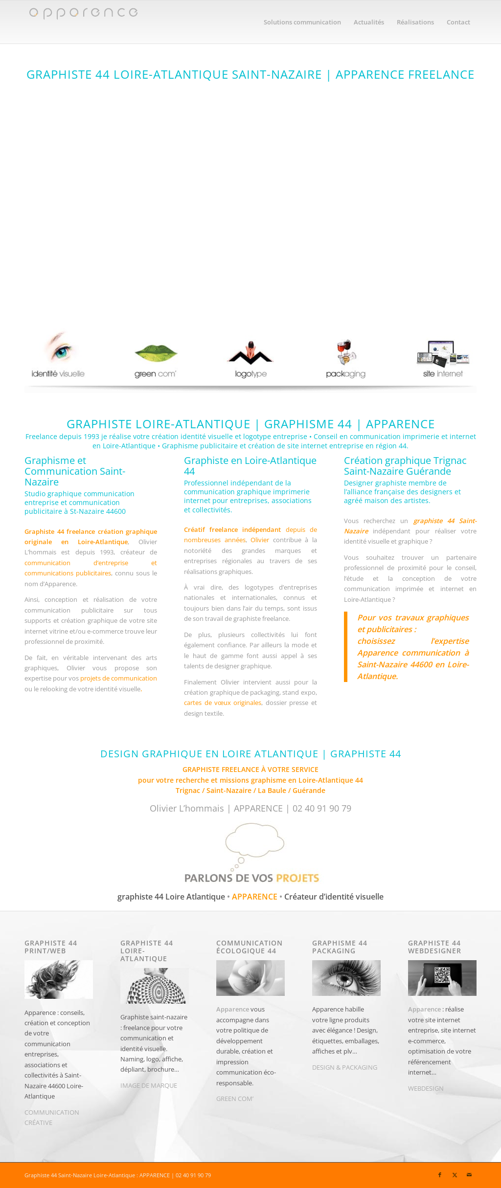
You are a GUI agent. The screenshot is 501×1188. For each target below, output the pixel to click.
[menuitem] (302, 22)
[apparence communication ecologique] (154, 355)
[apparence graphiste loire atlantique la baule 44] (58, 355)
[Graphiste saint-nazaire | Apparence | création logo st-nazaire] (250, 355)
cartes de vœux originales (222, 702)
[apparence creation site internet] (442, 355)
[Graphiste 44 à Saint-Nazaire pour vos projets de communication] (250, 854)
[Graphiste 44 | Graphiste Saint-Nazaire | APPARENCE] (82, 22)
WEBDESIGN (426, 1088)
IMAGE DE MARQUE (148, 1085)
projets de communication (118, 678)
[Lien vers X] (454, 1174)
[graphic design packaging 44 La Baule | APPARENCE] (346, 355)
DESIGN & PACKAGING (344, 1067)
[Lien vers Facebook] (440, 1174)
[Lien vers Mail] (469, 1174)
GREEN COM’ (234, 1098)
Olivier (259, 539)
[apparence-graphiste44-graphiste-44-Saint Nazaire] (250, 189)
